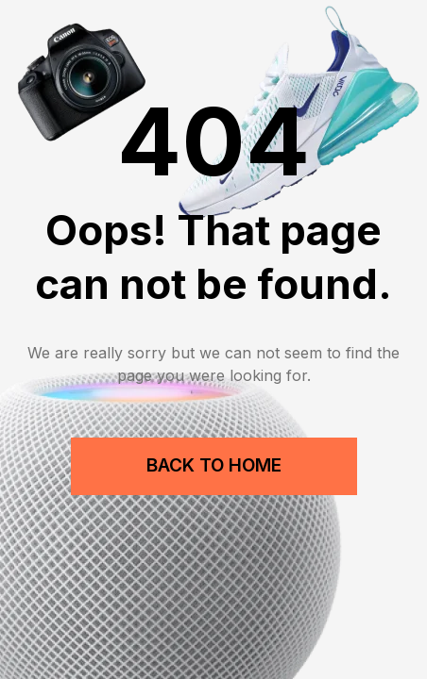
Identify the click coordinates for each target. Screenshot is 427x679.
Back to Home (214, 465)
